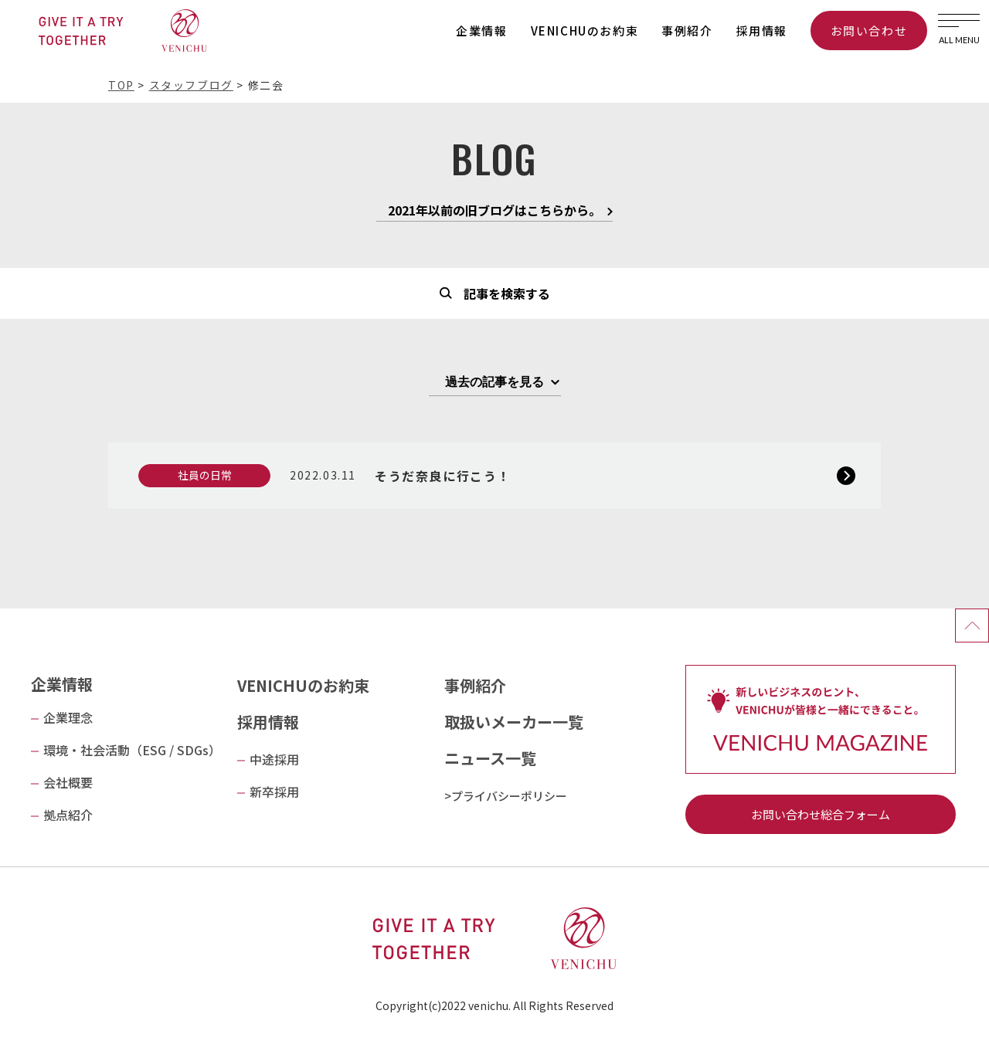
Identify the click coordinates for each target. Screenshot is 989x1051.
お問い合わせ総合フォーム (820, 814)
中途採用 (274, 759)
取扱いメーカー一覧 (513, 721)
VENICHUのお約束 (585, 30)
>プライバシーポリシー (505, 796)
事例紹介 (686, 30)
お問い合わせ (869, 30)
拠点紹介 (68, 814)
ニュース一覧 (490, 758)
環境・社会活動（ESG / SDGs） (132, 750)
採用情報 (761, 30)
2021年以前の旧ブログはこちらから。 (494, 211)
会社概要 (68, 782)
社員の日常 (205, 475)
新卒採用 (274, 791)
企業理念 (68, 717)
